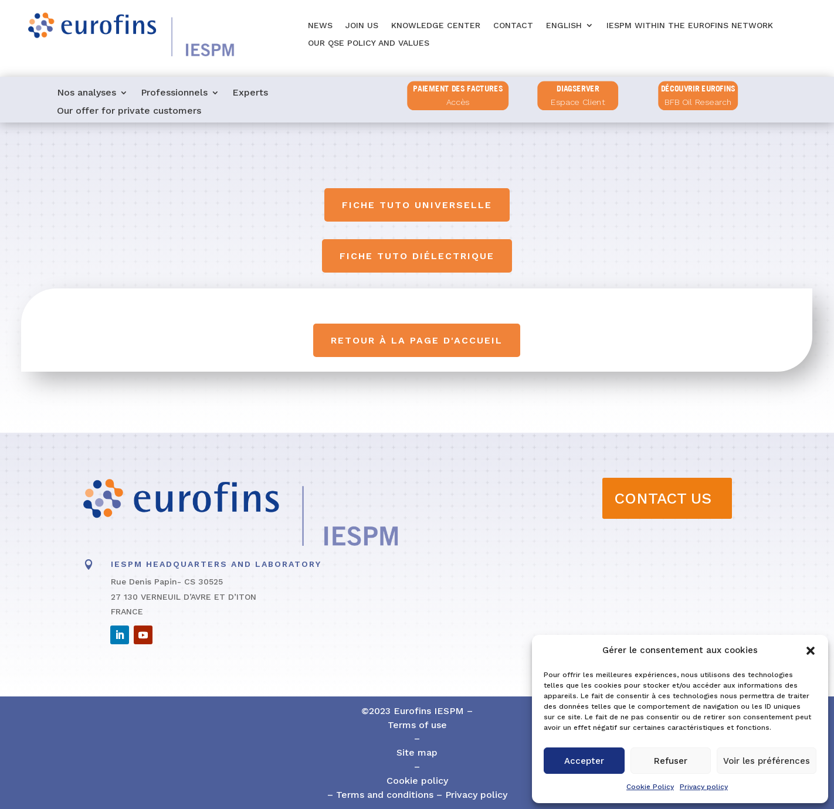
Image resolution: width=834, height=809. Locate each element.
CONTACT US (662, 498)
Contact (513, 25)
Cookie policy (417, 780)
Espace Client (578, 102)
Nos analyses (86, 93)
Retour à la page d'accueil (417, 340)
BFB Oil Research (698, 102)
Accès (458, 102)
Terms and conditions (383, 794)
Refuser (670, 761)
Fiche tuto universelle (417, 204)
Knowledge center (435, 25)
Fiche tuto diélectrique (417, 255)
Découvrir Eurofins (698, 88)
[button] (810, 651)
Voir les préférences (766, 761)
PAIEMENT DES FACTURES (458, 88)
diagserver (578, 88)
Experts (250, 93)
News (320, 25)
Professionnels (174, 93)
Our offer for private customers (129, 111)
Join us (361, 25)
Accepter (584, 761)
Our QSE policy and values (368, 43)
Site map (417, 752)
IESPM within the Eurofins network (689, 25)
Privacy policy (704, 787)
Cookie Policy (650, 787)
